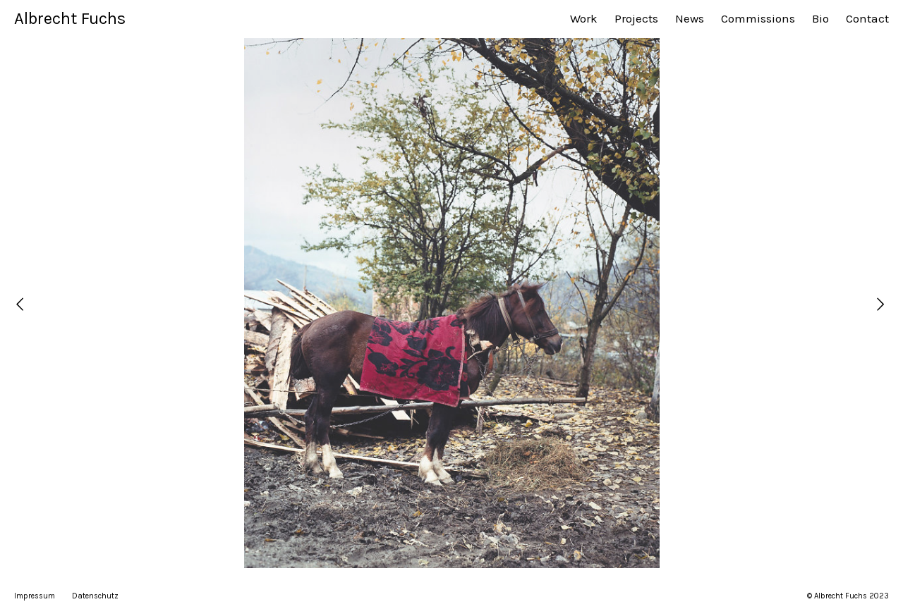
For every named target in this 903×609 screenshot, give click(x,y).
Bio (820, 18)
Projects (636, 18)
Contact (867, 18)
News (689, 18)
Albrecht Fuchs (70, 18)
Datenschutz (95, 596)
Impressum (34, 596)
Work (584, 18)
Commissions (758, 18)
